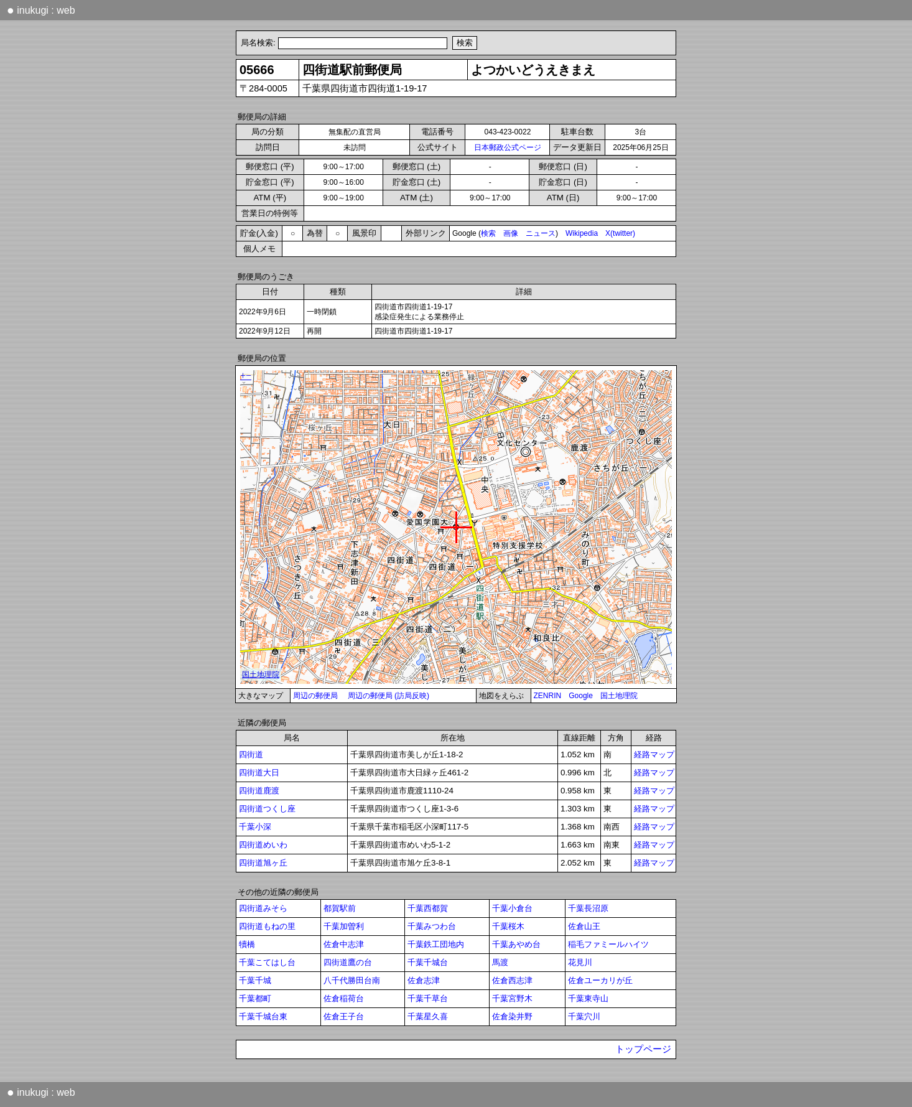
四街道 (251, 754)
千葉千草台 (427, 998)
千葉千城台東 (263, 1016)
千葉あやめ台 (516, 944)
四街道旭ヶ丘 (263, 862)
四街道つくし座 (267, 808)
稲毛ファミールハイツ (608, 944)
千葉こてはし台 (267, 962)
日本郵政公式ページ (507, 147)
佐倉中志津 (343, 944)
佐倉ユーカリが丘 (600, 980)
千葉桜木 (508, 926)
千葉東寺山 (588, 998)
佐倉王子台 (343, 1016)
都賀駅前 (339, 908)
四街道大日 (259, 772)
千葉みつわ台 (431, 926)
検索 (488, 233)
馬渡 (500, 962)
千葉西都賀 (427, 908)
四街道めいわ (263, 844)
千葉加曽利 (343, 926)
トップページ (643, 1049)
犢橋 (247, 944)
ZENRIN (548, 695)
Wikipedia (581, 233)
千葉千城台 (427, 962)
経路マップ (654, 754)
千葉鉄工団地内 (435, 944)
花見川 (580, 962)
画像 (510, 233)
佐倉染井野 (512, 1016)
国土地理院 (619, 695)
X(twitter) (620, 233)
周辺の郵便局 (315, 695)
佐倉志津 (423, 980)
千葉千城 (255, 980)
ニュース (541, 233)
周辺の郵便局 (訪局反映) (388, 695)
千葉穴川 (584, 1016)
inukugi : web (41, 10)
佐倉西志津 (512, 980)
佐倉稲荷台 (343, 998)
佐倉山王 (584, 926)
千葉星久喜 (427, 1016)
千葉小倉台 (512, 908)
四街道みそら (263, 908)
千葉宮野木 (512, 998)
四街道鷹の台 (347, 962)
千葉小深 (255, 826)
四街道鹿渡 (259, 790)
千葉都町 (255, 998)
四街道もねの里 (267, 926)
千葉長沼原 (588, 908)
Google (581, 695)
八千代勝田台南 (351, 980)
